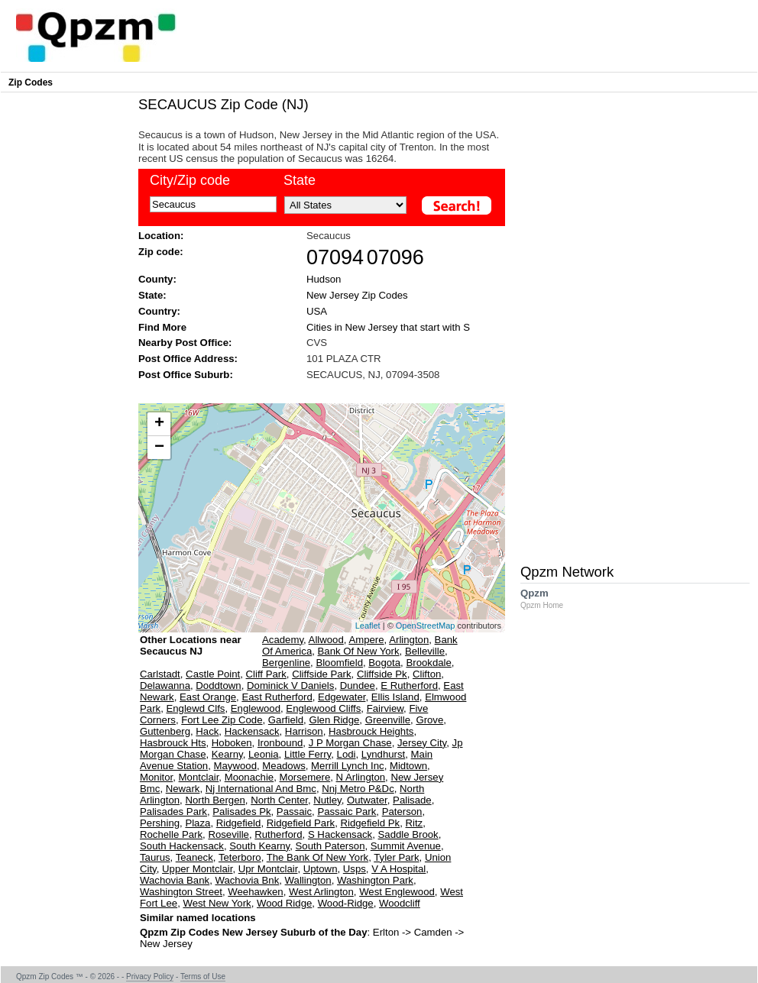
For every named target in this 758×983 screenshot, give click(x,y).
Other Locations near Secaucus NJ (190, 651)
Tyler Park (396, 857)
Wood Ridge (284, 903)
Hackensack (252, 731)
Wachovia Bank (174, 880)
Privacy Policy (149, 976)
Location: (160, 235)
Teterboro (240, 857)
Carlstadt (160, 674)
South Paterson (330, 846)
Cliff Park (266, 674)
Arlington (409, 639)
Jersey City (421, 743)
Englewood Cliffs (323, 708)
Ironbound (280, 743)
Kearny (227, 754)
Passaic (294, 811)
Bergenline (286, 662)
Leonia (263, 754)
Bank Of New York (359, 651)
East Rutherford (276, 697)
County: (157, 279)
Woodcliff (399, 903)
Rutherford (278, 834)
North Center (279, 800)
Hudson (323, 279)
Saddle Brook (408, 834)
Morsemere (305, 777)
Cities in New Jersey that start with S (388, 327)
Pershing (160, 823)
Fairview (385, 708)
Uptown (320, 869)
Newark (183, 788)
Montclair (199, 777)
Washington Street (181, 891)
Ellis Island (395, 697)
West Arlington (321, 891)
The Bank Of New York (317, 857)
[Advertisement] (314, 390)
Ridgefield (238, 823)
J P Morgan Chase (350, 743)
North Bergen (215, 800)
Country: (159, 311)
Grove (429, 720)
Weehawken (255, 891)
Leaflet (368, 625)
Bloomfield (339, 662)
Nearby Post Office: (185, 342)
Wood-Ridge (346, 903)
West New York (217, 903)
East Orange (208, 697)
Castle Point (213, 674)
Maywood (235, 765)
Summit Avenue (406, 846)
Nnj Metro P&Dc (358, 788)
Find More (162, 327)
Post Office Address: (188, 358)
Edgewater (341, 697)
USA (316, 311)
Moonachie (249, 777)
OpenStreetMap (425, 625)
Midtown (408, 765)
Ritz (414, 823)
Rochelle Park (171, 834)
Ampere (366, 639)
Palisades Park (173, 811)
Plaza (197, 823)
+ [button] (159, 423)
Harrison (304, 731)
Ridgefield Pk (370, 823)
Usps (354, 869)
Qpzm (549, 598)
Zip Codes (30, 82)
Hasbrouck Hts (173, 743)
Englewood (255, 708)
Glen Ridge (334, 720)
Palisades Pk (241, 811)
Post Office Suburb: (185, 374)
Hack (207, 731)
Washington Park (375, 880)
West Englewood (397, 891)
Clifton (427, 674)
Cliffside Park (321, 674)
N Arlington (361, 777)
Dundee (357, 685)
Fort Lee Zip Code (221, 720)
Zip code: (160, 251)
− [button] (159, 447)
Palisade (412, 800)
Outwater (367, 800)
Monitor (156, 777)
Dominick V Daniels (290, 685)
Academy (282, 639)
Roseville (228, 834)
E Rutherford (409, 685)
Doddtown (218, 685)
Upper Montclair (197, 869)
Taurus (155, 857)
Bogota (384, 662)
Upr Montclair (268, 869)
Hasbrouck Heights (371, 731)
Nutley (327, 800)
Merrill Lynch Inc (347, 765)
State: (152, 295)
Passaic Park (346, 811)
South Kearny (259, 846)
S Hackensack (340, 834)
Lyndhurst (383, 754)
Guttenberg (165, 731)
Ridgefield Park (301, 823)
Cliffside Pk (382, 674)
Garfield (285, 720)
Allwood (326, 639)
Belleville (425, 651)
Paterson (402, 811)
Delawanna (165, 685)
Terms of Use (202, 976)
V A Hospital (398, 869)
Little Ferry (307, 754)
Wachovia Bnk (247, 880)
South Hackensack (182, 846)
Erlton (386, 932)
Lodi (346, 754)
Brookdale (428, 662)
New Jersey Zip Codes (357, 295)
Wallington (308, 880)
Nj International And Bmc (261, 788)
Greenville (387, 720)
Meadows (283, 765)
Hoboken (232, 743)
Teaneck (194, 857)
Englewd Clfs (195, 708)
